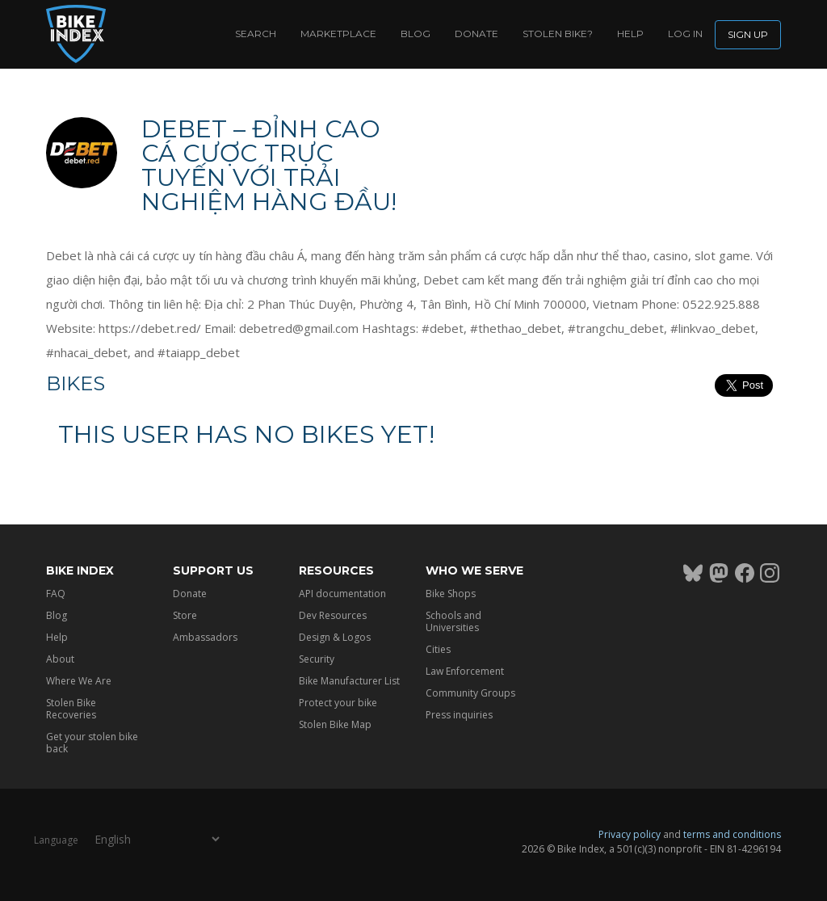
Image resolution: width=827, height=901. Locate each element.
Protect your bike (338, 702)
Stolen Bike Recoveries (71, 709)
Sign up (748, 34)
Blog (415, 33)
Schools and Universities (453, 621)
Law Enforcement (465, 671)
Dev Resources (333, 615)
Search (255, 33)
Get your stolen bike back (92, 743)
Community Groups (470, 693)
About (60, 659)
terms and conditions (732, 834)
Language (56, 840)
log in (685, 33)
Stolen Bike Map (335, 724)
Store (185, 615)
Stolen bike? (558, 33)
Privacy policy (629, 834)
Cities (438, 649)
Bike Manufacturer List (349, 681)
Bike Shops (451, 593)
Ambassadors (205, 637)
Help (630, 33)
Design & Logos (335, 637)
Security (316, 659)
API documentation (342, 593)
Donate (476, 33)
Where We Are (78, 681)
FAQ (55, 593)
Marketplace (338, 33)
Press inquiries (459, 715)
